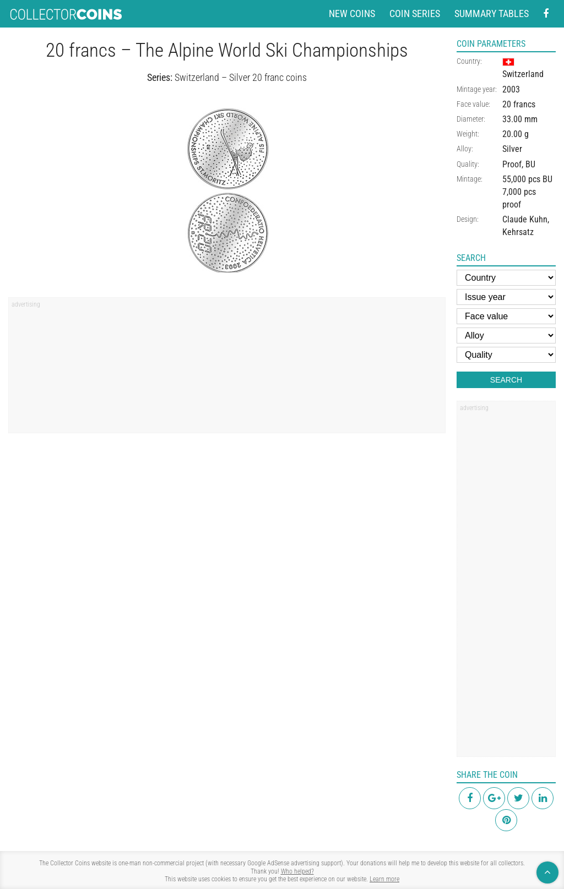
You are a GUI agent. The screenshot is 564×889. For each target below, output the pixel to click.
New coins (352, 13)
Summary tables (491, 13)
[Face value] (506, 316)
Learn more (384, 879)
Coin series (414, 13)
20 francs (518, 104)
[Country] (506, 278)
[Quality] (506, 355)
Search (506, 379)
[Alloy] (506, 335)
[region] (227, 369)
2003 (511, 89)
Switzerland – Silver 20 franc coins (241, 77)
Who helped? (297, 871)
